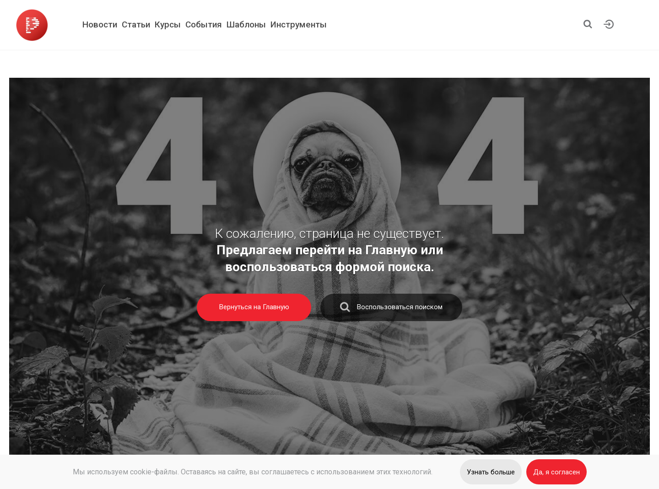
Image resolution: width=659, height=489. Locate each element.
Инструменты (298, 24)
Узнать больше (491, 472)
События (203, 24)
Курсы (168, 24)
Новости (99, 24)
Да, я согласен (556, 472)
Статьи (136, 24)
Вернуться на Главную (254, 307)
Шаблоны (246, 24)
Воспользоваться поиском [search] (391, 309)
